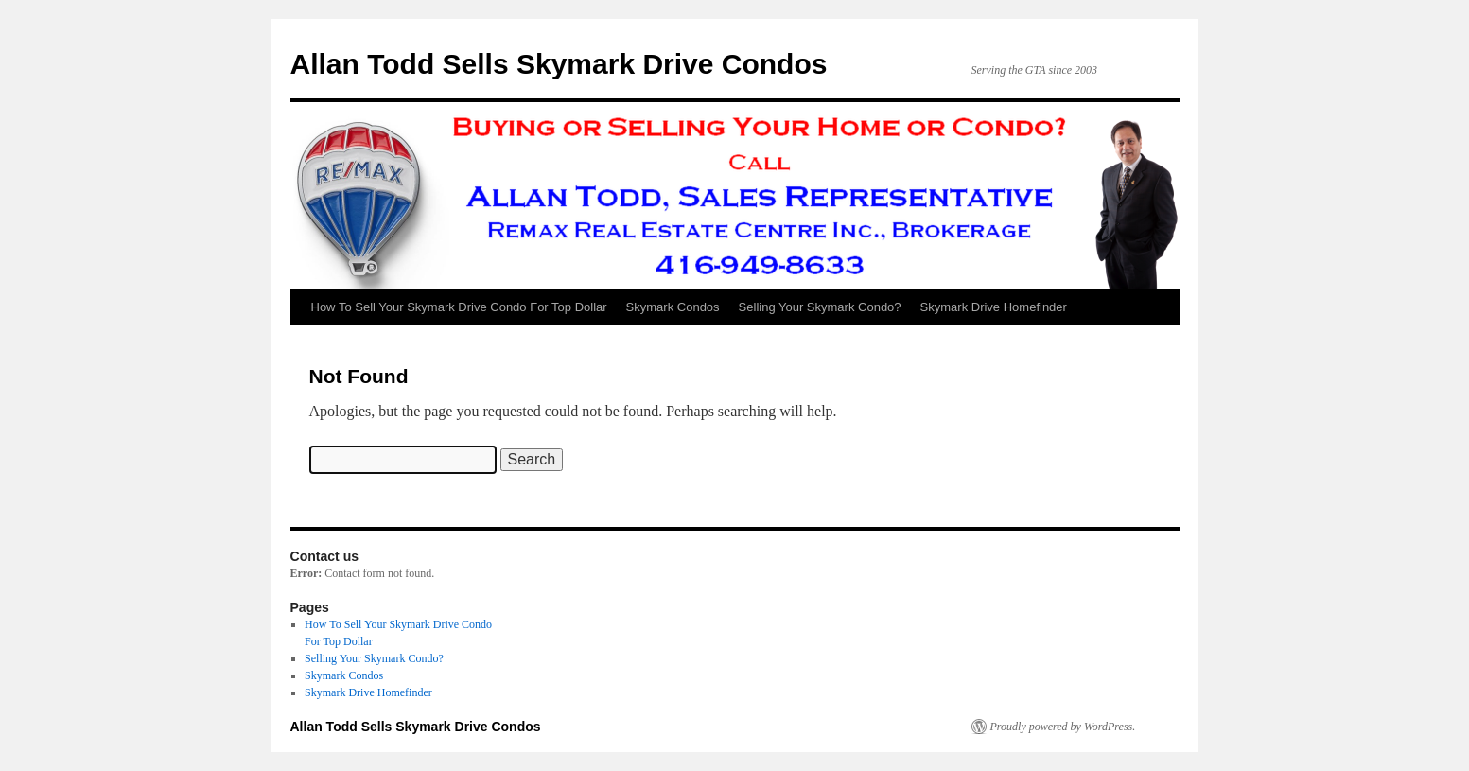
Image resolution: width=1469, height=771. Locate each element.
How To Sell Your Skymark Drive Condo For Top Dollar (459, 307)
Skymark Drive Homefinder (993, 307)
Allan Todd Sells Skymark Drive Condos (559, 63)
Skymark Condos (673, 307)
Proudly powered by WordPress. (1063, 726)
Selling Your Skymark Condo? (820, 307)
